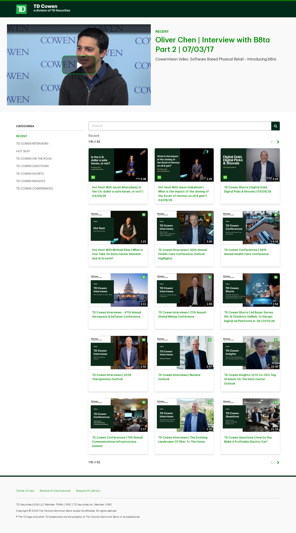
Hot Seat (23, 151)
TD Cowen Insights (30, 181)
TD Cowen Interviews (32, 143)
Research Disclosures (55, 490)
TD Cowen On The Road (34, 158)
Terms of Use (25, 490)
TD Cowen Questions (32, 166)
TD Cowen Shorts (30, 173)
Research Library (88, 490)
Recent (21, 136)
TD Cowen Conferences (34, 188)
